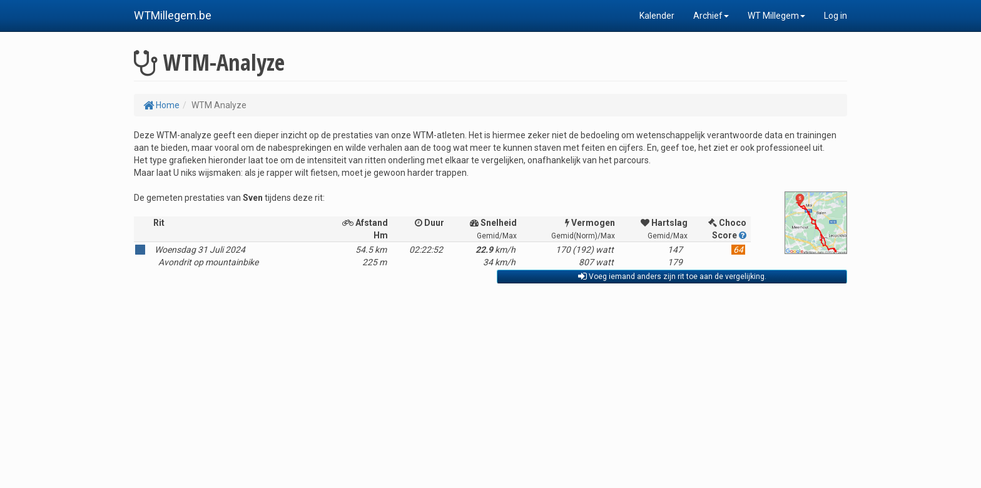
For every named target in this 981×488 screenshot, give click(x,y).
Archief (711, 16)
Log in (835, 16)
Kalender (656, 16)
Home (161, 105)
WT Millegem (776, 16)
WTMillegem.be (172, 15)
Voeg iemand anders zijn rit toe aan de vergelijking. (672, 276)
